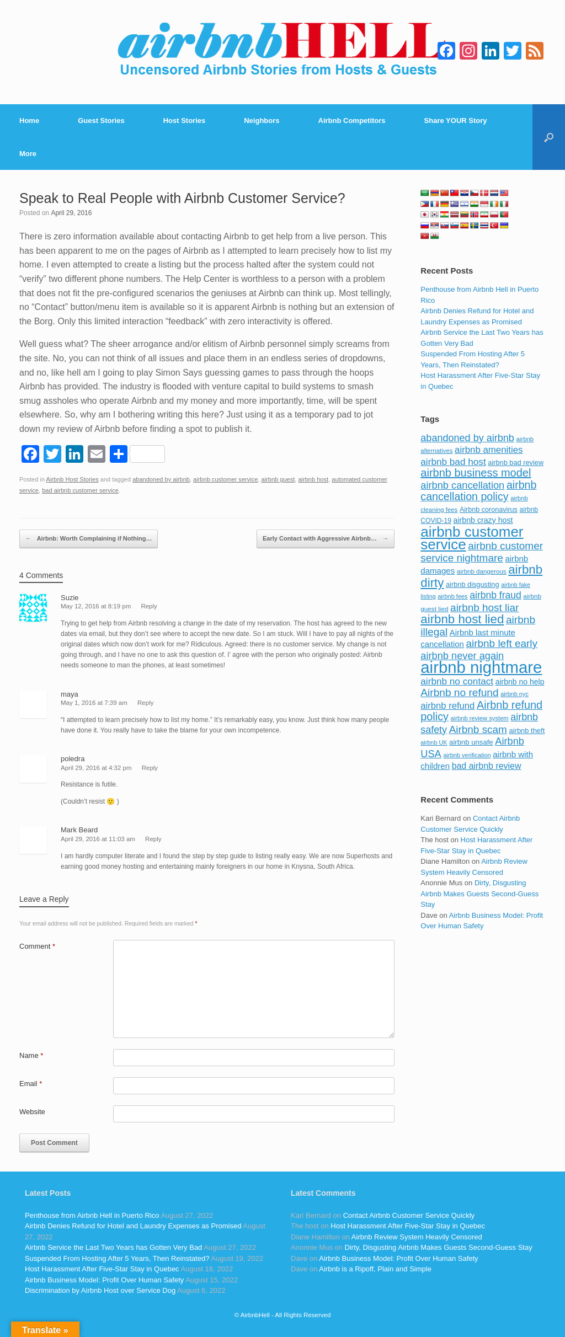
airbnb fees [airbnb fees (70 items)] (452, 596)
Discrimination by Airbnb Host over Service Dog (100, 1290)
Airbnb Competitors (352, 120)
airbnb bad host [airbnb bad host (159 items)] (453, 461)
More (27, 153)
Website (32, 1112)
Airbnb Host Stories (72, 479)
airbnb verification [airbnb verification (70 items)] (467, 755)
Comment (37, 946)
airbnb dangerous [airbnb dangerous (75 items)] (482, 571)
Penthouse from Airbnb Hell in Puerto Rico (92, 1215)
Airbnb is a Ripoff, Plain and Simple (375, 1269)
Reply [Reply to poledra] (150, 767)
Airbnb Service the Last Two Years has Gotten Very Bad (113, 1247)
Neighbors (261, 120)
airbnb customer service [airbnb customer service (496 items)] (471, 538)
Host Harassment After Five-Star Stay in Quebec (102, 1269)
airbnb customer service (225, 479)
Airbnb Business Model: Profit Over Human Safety (104, 1280)
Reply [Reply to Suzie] (149, 606)
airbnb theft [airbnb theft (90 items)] (527, 730)
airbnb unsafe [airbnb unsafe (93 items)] (471, 742)
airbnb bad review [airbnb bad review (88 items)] (515, 462)
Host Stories (184, 120)
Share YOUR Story (455, 120)
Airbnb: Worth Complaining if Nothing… (88, 538)
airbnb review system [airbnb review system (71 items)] (480, 718)
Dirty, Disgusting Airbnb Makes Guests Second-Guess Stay (479, 893)
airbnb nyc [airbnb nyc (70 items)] (514, 694)
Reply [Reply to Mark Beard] (153, 839)
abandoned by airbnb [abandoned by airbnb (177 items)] (467, 437)
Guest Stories (101, 120)
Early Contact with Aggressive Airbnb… (325, 538)
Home (29, 120)
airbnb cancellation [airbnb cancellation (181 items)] (462, 485)
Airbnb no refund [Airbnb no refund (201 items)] (459, 692)
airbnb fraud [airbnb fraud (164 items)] (495, 595)
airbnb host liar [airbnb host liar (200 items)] (484, 607)
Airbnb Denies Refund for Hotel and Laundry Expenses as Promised (133, 1226)
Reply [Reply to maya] (145, 702)
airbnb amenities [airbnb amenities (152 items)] (489, 450)
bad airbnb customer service (80, 490)
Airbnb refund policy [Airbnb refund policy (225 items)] (481, 711)
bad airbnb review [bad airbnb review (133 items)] (486, 766)
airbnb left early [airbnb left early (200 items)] (501, 643)
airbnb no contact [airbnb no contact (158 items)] (456, 681)
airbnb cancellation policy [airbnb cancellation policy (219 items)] (478, 491)
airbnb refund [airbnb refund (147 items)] (447, 705)
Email (30, 1083)
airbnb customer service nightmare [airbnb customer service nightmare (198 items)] (481, 552)
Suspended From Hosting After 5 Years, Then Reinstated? (117, 1258)
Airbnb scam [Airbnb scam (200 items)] (478, 729)
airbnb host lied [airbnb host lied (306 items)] (462, 619)
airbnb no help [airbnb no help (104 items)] (520, 681)
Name (31, 1055)
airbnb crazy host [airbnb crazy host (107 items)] (483, 520)
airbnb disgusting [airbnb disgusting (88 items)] (472, 584)
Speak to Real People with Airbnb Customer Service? (182, 198)
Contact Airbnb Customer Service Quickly (409, 1215)
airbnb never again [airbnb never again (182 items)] (462, 655)
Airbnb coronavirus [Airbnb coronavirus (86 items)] (489, 510)
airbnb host (313, 479)
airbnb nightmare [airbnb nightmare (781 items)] (481, 667)
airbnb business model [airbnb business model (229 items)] (475, 473)
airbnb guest (278, 479)
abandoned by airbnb (161, 479)
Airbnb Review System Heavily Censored (416, 1237)
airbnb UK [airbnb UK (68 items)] (433, 742)
